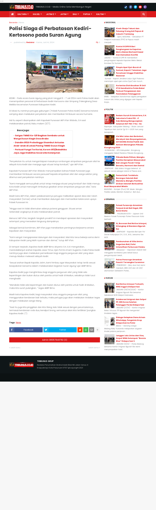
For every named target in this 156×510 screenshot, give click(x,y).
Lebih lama (93, 348)
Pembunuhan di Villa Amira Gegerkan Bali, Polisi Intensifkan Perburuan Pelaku (130, 244)
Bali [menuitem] (75, 14)
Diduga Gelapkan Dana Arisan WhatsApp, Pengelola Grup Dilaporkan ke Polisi (130, 320)
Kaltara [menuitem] (22, 14)
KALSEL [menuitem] (36, 14)
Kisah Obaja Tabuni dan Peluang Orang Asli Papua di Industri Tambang (129, 31)
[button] (144, 14)
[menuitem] (12, 14)
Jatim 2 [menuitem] (50, 14)
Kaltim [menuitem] (100, 14)
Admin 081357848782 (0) (54, 339)
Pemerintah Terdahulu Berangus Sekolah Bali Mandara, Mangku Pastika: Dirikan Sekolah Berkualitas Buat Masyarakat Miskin (123, 181)
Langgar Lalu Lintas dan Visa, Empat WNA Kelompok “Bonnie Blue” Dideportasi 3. (131, 338)
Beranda (13, 22)
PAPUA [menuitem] (86, 14)
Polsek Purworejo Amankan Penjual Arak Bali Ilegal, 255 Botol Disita (129, 208)
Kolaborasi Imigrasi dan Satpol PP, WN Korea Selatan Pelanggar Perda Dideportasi (131, 302)
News (21, 22)
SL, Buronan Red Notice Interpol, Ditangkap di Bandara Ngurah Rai (131, 226)
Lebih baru (15, 348)
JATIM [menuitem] (63, 14)
